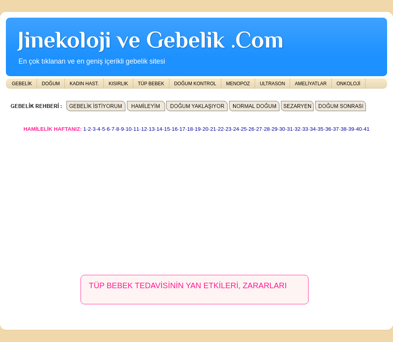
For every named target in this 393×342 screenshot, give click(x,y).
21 (213, 129)
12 (144, 129)
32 (298, 129)
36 (328, 129)
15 (167, 129)
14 (159, 129)
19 (198, 129)
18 (190, 129)
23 (228, 129)
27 (259, 129)
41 (366, 129)
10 (129, 129)
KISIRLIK (118, 83)
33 (305, 129)
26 (251, 129)
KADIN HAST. (84, 83)
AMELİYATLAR (311, 83)
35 (320, 129)
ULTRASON (272, 83)
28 (267, 129)
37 (336, 129)
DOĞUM (51, 83)
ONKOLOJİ (348, 83)
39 (351, 129)
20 (205, 129)
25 (244, 129)
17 (182, 129)
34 (313, 129)
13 (151, 129)
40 (359, 129)
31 (290, 129)
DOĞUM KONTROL (195, 83)
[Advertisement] (154, 200)
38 (344, 129)
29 (274, 129)
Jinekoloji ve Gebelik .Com (150, 39)
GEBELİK (22, 83)
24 (236, 129)
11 (136, 129)
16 (175, 129)
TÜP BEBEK (151, 83)
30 (282, 129)
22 (221, 129)
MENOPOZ (238, 83)
